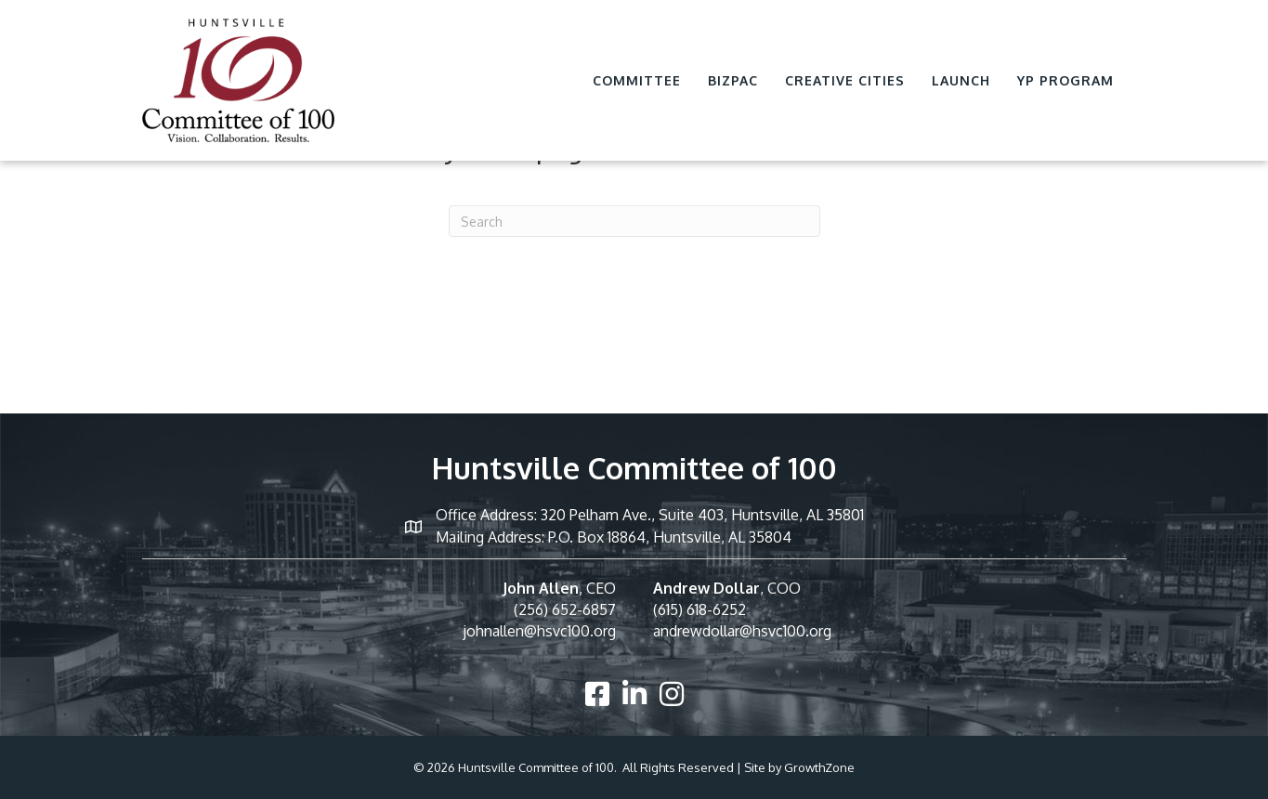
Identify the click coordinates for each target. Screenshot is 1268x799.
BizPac (733, 80)
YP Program (1065, 80)
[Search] (634, 221)
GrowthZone (819, 767)
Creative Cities (845, 80)
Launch (961, 80)
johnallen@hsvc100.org (539, 631)
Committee (637, 80)
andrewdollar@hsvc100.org (742, 631)
